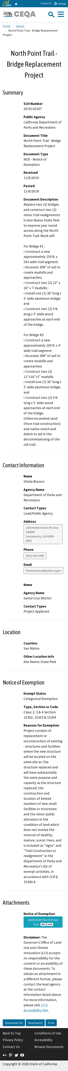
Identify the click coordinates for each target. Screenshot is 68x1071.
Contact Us (45, 3)
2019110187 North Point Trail (43, 922)
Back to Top (12, 1033)
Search (20, 26)
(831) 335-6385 (35, 556)
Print (51, 1023)
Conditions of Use (47, 1033)
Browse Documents (48, 1047)
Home (6, 26)
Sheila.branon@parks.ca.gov (43, 570)
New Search (35, 1023)
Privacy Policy (13, 1040)
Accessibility (43, 1040)
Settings (60, 3)
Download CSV (14, 1023)
